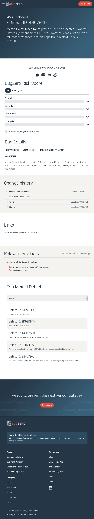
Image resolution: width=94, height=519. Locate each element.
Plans (9, 483)
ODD (9, 16)
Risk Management (56, 471)
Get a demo (85, 4)
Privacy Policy (13, 514)
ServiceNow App (56, 462)
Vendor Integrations (15, 471)
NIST (51, 476)
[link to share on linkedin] (50, 75)
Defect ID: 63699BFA (21, 310)
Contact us (11, 497)
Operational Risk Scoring (17, 467)
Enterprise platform (15, 457)
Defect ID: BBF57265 (21, 356)
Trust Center (54, 467)
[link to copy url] (37, 75)
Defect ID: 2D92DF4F (22, 321)
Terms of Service (28, 514)
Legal (9, 502)
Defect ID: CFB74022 (22, 344)
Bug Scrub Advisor (15, 462)
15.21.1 (27, 271)
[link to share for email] (43, 75)
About (9, 492)
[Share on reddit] (55, 75)
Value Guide (12, 487)
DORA (51, 481)
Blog (51, 457)
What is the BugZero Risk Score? (24, 131)
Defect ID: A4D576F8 (22, 333)
